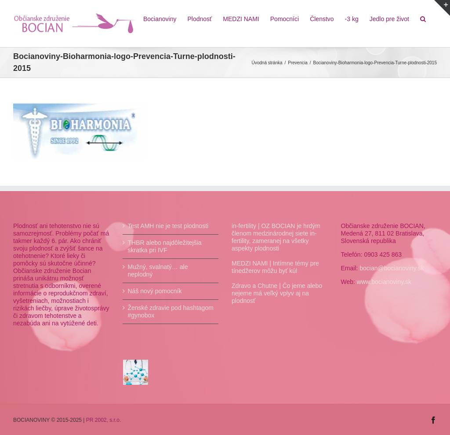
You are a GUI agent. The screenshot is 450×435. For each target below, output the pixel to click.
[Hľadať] (423, 18)
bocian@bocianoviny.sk (391, 268)
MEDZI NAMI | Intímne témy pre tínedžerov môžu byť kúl (275, 267)
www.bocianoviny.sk (384, 281)
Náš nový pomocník (155, 291)
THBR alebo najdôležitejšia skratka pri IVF (165, 246)
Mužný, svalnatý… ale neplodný (158, 270)
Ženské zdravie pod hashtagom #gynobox (171, 311)
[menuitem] (160, 18)
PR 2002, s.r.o (103, 420)
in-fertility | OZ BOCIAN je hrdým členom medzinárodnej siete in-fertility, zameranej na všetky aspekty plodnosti (276, 237)
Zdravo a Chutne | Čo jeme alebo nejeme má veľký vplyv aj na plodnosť (277, 293)
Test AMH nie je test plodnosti (168, 225)
